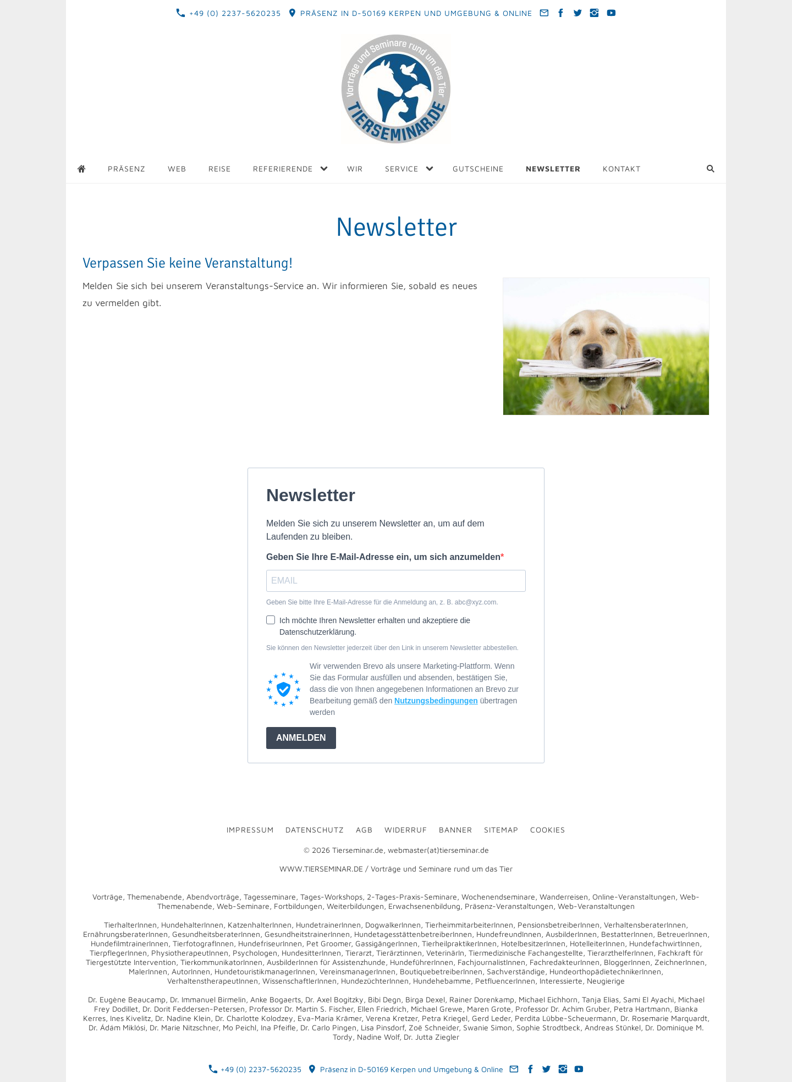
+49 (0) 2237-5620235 (228, 13)
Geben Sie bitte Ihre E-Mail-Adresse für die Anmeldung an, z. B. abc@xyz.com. (382, 602)
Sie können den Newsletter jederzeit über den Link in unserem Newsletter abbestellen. (392, 648)
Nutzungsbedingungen (436, 700)
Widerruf (405, 829)
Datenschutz (314, 829)
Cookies (547, 829)
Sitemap (501, 829)
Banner (455, 829)
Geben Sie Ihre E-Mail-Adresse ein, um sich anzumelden (383, 557)
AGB (364, 829)
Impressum (250, 829)
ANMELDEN (301, 737)
